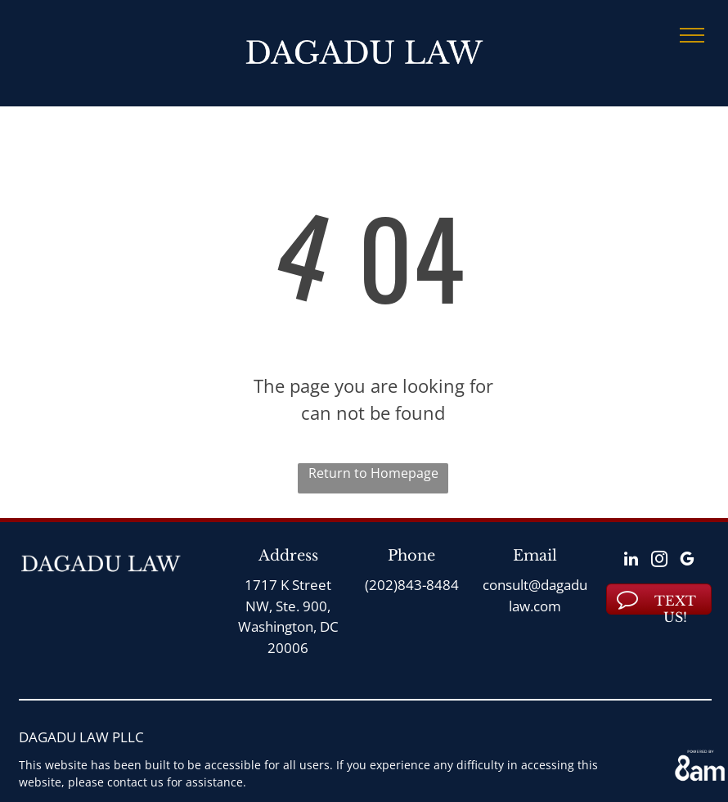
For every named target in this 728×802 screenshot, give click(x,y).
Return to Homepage (373, 473)
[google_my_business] (687, 561)
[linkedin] (631, 561)
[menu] (692, 35)
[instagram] (659, 561)
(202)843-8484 (412, 584)
